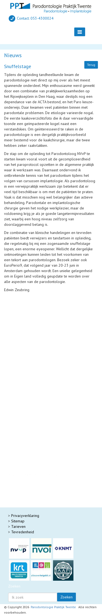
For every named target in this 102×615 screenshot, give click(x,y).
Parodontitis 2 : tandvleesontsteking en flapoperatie (46, 377)
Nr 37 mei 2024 (22, 436)
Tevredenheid (22, 531)
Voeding (15, 330)
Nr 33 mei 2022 (22, 458)
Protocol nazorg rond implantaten (36, 308)
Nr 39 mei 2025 (22, 425)
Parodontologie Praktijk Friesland (36, 480)
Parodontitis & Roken (26, 325)
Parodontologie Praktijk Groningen (37, 485)
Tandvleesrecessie (19, 396)
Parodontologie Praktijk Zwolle (34, 491)
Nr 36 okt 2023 (21, 442)
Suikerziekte (19, 319)
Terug (91, 65)
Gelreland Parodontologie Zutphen (38, 502)
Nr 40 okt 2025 (21, 420)
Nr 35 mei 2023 (22, 447)
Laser (13, 341)
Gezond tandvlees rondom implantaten (36, 385)
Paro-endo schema (24, 336)
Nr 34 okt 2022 (21, 452)
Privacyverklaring (25, 515)
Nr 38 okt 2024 (21, 431)
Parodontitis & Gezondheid (31, 314)
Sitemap (17, 521)
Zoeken (66, 597)
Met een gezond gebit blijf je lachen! (34, 390)
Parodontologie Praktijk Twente (53, 607)
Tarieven (18, 526)
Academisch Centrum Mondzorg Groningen (44, 496)
